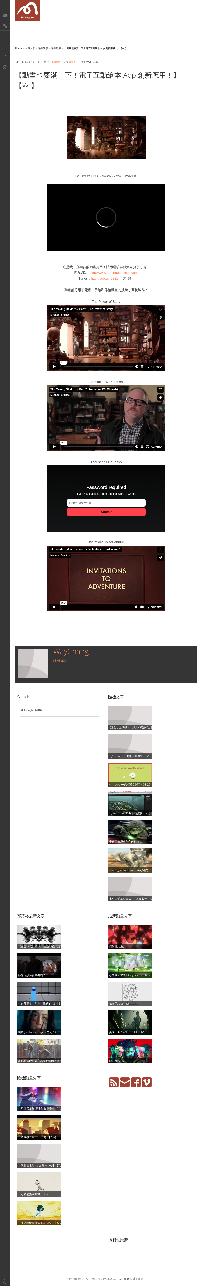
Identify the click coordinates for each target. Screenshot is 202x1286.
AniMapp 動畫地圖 (27, 10)
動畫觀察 (43, 48)
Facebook (5, 57)
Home (18, 48)
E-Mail (5, 15)
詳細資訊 (60, 660)
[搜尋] (59, 710)
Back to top (5, 1281)
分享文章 (30, 48)
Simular (124, 1278)
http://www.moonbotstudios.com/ (114, 273)
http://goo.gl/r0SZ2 (105, 278)
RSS (5, 25)
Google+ (5, 67)
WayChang (71, 651)
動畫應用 (56, 48)
